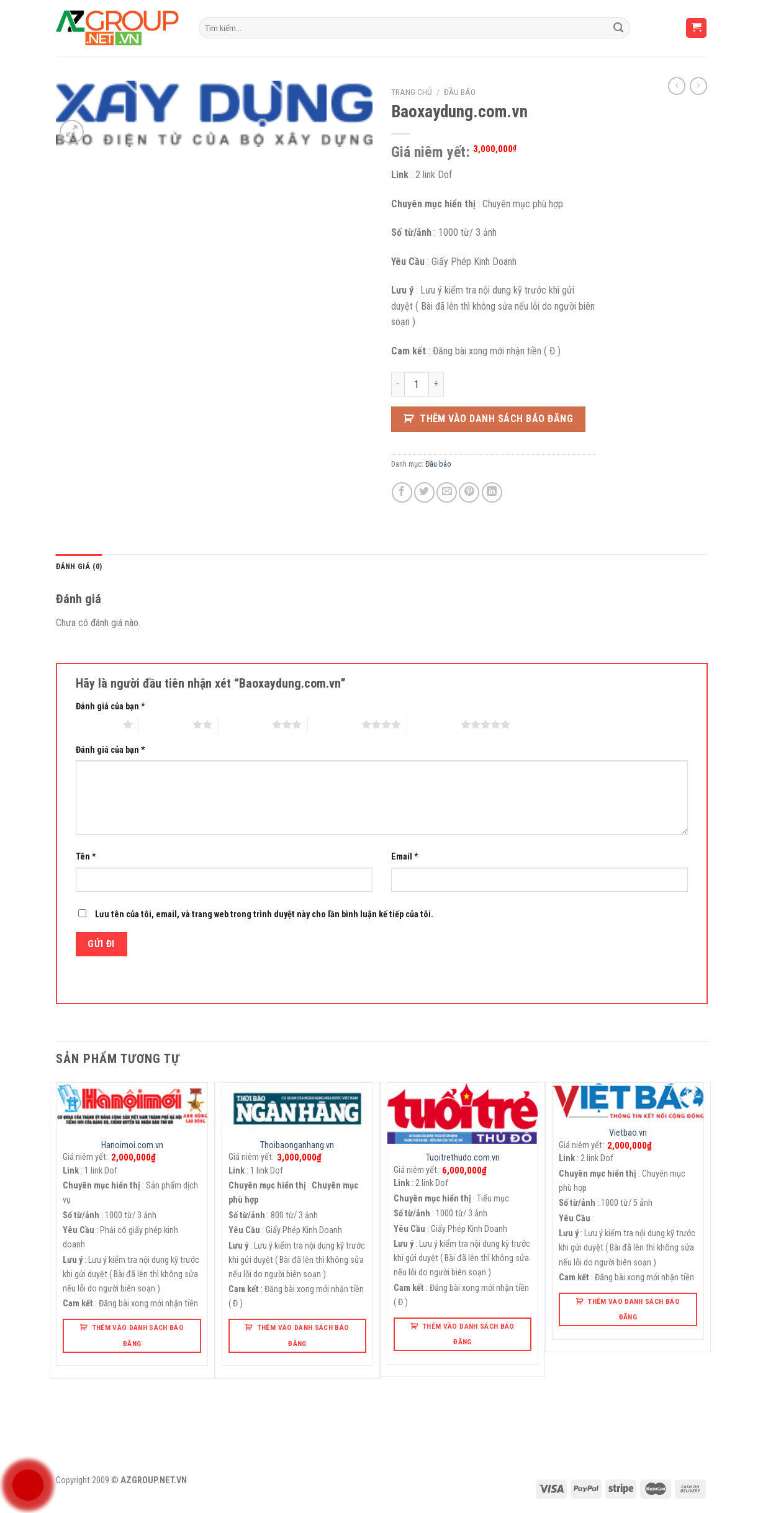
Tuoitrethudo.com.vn (463, 1157)
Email (404, 856)
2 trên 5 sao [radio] (165, 724)
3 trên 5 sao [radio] (245, 724)
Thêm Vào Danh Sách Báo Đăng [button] (138, 1335)
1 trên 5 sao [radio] (96, 724)
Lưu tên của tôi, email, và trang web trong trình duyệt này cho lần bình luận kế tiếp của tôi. (264, 914)
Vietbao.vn (628, 1133)
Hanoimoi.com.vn (132, 1145)
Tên (86, 856)
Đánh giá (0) (79, 566)
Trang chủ (411, 92)
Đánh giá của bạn (110, 706)
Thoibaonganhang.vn (297, 1145)
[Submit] (618, 27)
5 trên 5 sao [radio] (434, 724)
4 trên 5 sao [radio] (334, 724)
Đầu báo (460, 92)
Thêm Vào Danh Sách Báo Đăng (496, 418)
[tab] (79, 566)
